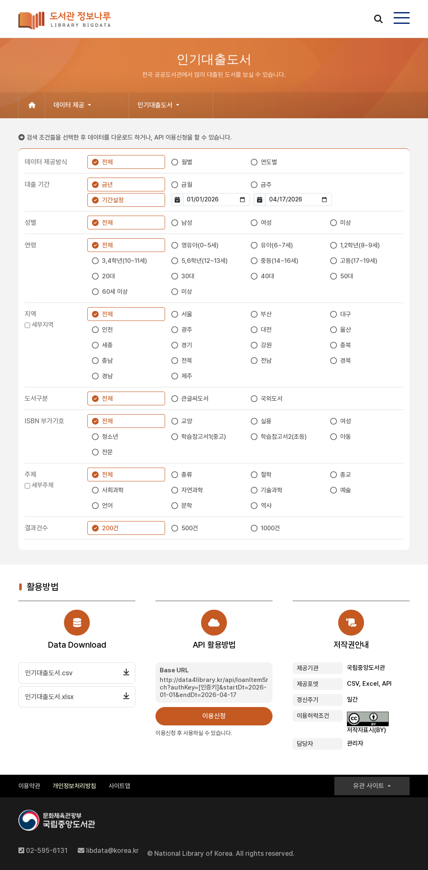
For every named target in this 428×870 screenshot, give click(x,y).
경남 (107, 376)
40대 (267, 276)
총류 (186, 474)
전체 (107, 162)
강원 (266, 345)
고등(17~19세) (358, 261)
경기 (186, 345)
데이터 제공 (70, 105)
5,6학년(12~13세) (204, 261)
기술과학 (272, 490)
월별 (186, 162)
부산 (266, 314)
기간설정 (113, 200)
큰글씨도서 (195, 398)
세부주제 (43, 485)
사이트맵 (119, 786)
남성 (186, 222)
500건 (189, 528)
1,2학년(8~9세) (360, 245)
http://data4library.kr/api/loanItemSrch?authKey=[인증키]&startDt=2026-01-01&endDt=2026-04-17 (214, 687)
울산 (345, 329)
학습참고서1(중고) (203, 436)
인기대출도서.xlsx (49, 697)
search (378, 18)
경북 (345, 360)
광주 (186, 329)
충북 (345, 345)
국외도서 (272, 398)
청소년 (110, 436)
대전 (266, 329)
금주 (266, 184)
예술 (345, 490)
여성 (266, 222)
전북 (186, 360)
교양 (186, 421)
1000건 (270, 528)
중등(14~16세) (279, 261)
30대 (187, 276)
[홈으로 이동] (32, 105)
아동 (345, 436)
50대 (346, 276)
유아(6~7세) (277, 245)
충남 (107, 360)
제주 (186, 376)
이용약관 (29, 786)
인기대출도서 (156, 105)
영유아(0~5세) (200, 245)
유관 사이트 (369, 786)
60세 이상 (115, 291)
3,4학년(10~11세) (124, 261)
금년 (107, 184)
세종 (107, 345)
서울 (186, 314)
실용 (266, 421)
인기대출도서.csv (49, 673)
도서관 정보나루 (64, 21)
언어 (107, 505)
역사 (266, 505)
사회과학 (113, 490)
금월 (186, 184)
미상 (345, 222)
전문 (107, 452)
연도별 (269, 162)
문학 (186, 505)
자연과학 (192, 490)
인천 (107, 329)
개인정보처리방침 (74, 786)
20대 (108, 276)
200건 (110, 528)
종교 (345, 474)
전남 (266, 360)
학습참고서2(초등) (284, 436)
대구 (345, 314)
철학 (266, 474)
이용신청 (214, 716)
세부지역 (43, 324)
